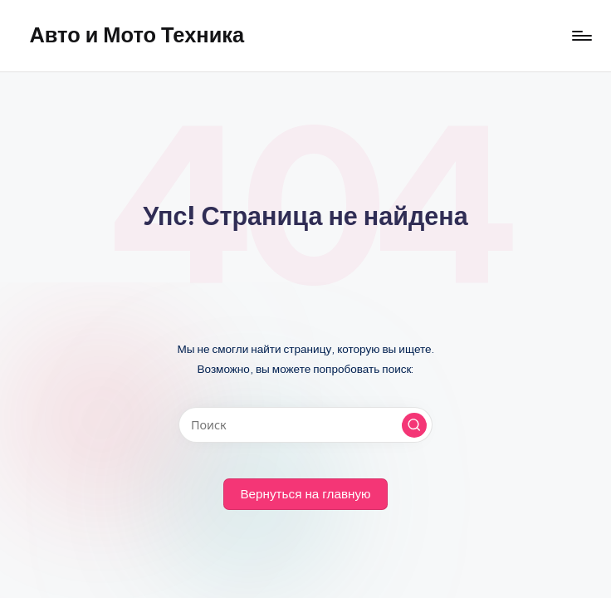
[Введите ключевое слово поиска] (305, 425)
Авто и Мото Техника (136, 35)
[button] (414, 425)
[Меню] (580, 36)
